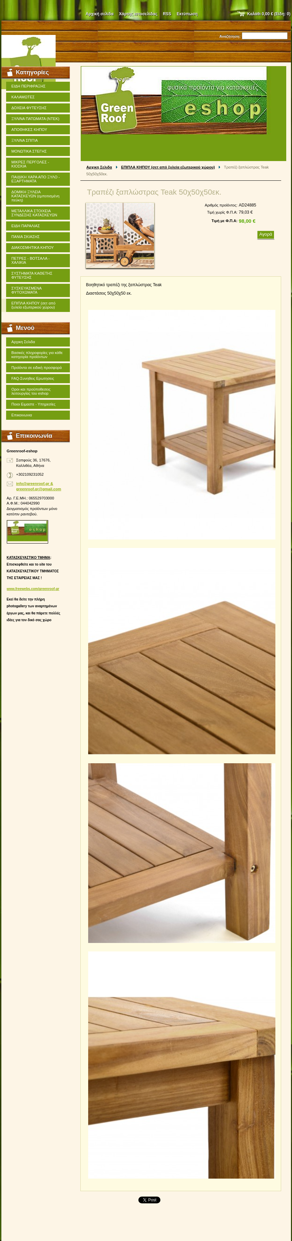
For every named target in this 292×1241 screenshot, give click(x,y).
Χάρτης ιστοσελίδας (138, 14)
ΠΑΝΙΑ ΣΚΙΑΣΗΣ (26, 237)
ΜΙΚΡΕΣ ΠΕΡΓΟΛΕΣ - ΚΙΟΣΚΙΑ (30, 164)
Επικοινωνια (22, 415)
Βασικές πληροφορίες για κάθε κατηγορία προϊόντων (37, 355)
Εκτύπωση (187, 14)
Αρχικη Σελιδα (99, 167)
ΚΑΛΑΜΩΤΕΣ (23, 97)
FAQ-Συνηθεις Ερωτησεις (33, 378)
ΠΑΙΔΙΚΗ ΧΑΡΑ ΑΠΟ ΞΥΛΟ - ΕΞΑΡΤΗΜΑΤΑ (36, 179)
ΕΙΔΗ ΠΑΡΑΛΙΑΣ (26, 226)
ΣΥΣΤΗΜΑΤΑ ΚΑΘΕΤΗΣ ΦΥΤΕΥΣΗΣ (32, 275)
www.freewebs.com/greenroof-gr (33, 589)
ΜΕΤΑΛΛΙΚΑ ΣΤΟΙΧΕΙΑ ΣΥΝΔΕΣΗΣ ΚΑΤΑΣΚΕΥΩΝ (34, 213)
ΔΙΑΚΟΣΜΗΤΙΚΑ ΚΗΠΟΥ (33, 247)
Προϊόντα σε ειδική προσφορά (37, 368)
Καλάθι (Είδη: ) (269, 14)
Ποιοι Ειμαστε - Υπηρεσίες (34, 404)
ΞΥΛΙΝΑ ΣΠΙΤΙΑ (25, 140)
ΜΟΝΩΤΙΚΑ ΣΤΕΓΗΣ (29, 151)
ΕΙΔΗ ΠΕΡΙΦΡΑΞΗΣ (29, 86)
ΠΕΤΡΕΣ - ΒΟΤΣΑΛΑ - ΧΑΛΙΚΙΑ (31, 260)
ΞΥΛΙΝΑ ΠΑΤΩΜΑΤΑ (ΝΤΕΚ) (35, 119)
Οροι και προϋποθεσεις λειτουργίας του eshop (31, 391)
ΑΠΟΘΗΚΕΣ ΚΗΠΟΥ (29, 129)
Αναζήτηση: (230, 36)
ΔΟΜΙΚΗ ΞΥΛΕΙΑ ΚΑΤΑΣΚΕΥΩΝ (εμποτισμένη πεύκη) (36, 196)
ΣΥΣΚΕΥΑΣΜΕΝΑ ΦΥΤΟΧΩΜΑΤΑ (27, 290)
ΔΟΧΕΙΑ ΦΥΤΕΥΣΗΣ (29, 108)
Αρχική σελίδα (100, 14)
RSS (167, 14)
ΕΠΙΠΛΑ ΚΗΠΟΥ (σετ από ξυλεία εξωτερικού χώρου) (168, 167)
